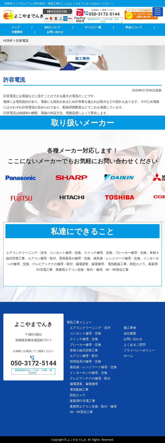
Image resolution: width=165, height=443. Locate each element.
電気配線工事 (79, 389)
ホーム (128, 356)
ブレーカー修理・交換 (85, 344)
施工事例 (130, 327)
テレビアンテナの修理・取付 (90, 378)
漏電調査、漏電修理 (84, 384)
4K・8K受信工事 (81, 412)
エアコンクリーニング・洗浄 (90, 327)
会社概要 (130, 333)
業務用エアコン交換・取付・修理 (93, 406)
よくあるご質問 (134, 344)
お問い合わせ (133, 339)
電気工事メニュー (79, 322)
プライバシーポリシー (139, 350)
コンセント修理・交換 (85, 333)
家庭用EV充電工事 (82, 401)
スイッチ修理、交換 (84, 339)
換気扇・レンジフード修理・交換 (93, 367)
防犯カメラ (77, 395)
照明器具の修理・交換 (85, 361)
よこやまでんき (76, 439)
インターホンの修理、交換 (88, 372)
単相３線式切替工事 (84, 350)
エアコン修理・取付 (84, 356)
